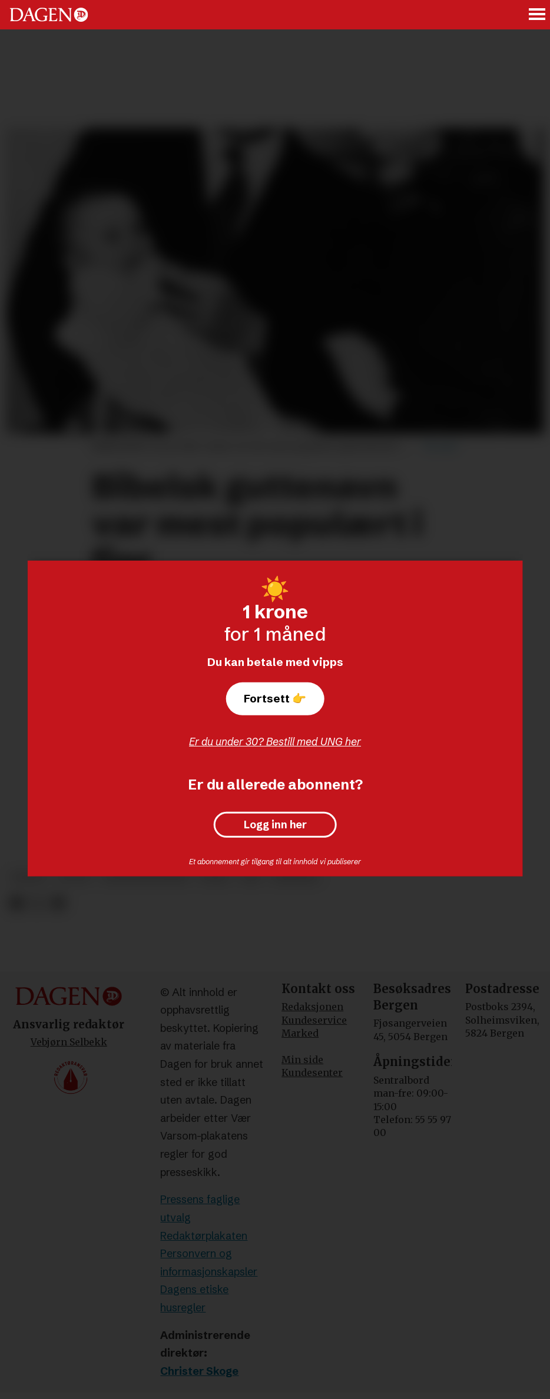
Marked (300, 1033)
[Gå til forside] (48, 15)
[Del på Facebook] (16, 903)
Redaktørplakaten (203, 1236)
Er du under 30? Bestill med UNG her (275, 741)
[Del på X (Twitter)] (37, 903)
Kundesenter (312, 1072)
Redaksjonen (312, 1006)
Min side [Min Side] (302, 1059)
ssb (251, 877)
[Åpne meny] (537, 15)
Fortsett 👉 (275, 698)
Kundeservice (314, 1020)
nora (214, 877)
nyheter (294, 877)
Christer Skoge (199, 1371)
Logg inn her (275, 824)
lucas (74, 877)
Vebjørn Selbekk (69, 1042)
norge (29, 877)
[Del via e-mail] (58, 903)
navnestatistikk (145, 877)
